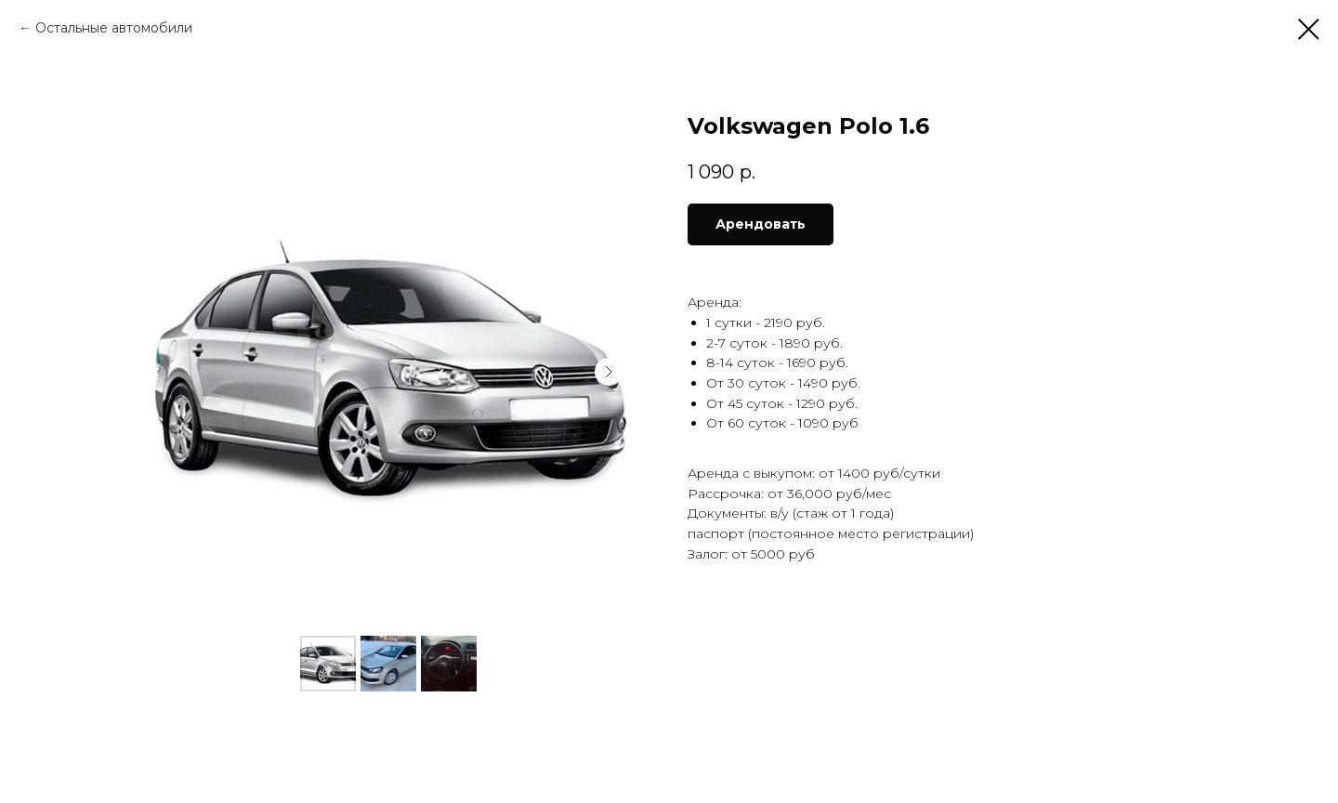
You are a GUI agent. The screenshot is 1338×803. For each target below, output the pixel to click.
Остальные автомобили (113, 28)
